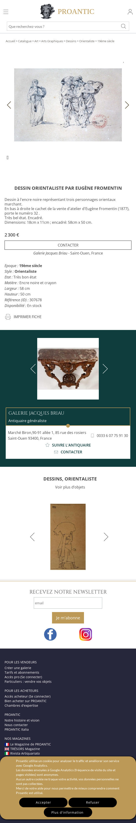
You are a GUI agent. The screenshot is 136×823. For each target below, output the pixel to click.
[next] (104, 368)
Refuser (92, 802)
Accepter (43, 802)
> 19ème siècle (104, 41)
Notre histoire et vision (22, 720)
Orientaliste (86, 41)
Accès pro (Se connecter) (23, 677)
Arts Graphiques (52, 41)
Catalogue (24, 41)
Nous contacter (16, 725)
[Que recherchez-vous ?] (123, 26)
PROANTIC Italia (17, 729)
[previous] (34, 368)
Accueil (10, 41)
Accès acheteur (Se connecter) (27, 696)
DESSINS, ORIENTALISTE (70, 479)
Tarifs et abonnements (22, 672)
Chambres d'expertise (21, 705)
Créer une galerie (18, 668)
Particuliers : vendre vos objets (28, 681)
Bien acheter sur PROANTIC (26, 701)
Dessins (71, 41)
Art (36, 41)
